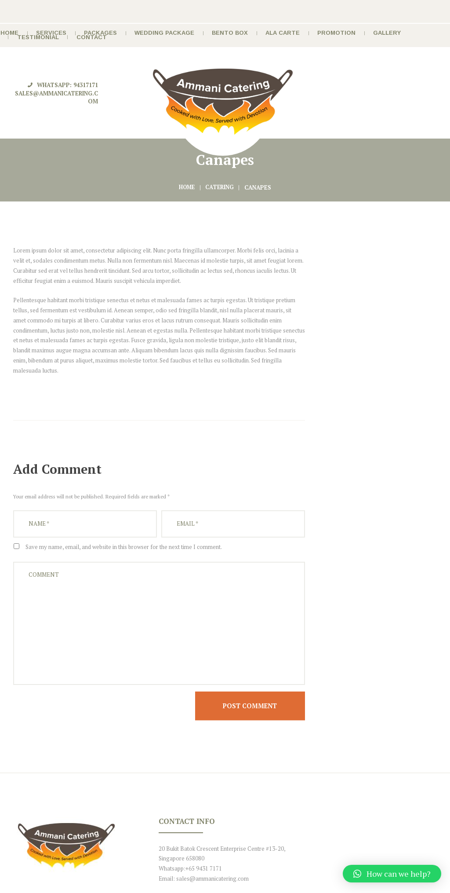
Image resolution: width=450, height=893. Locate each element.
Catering (220, 103)
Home (187, 103)
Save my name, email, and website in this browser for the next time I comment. (123, 463)
